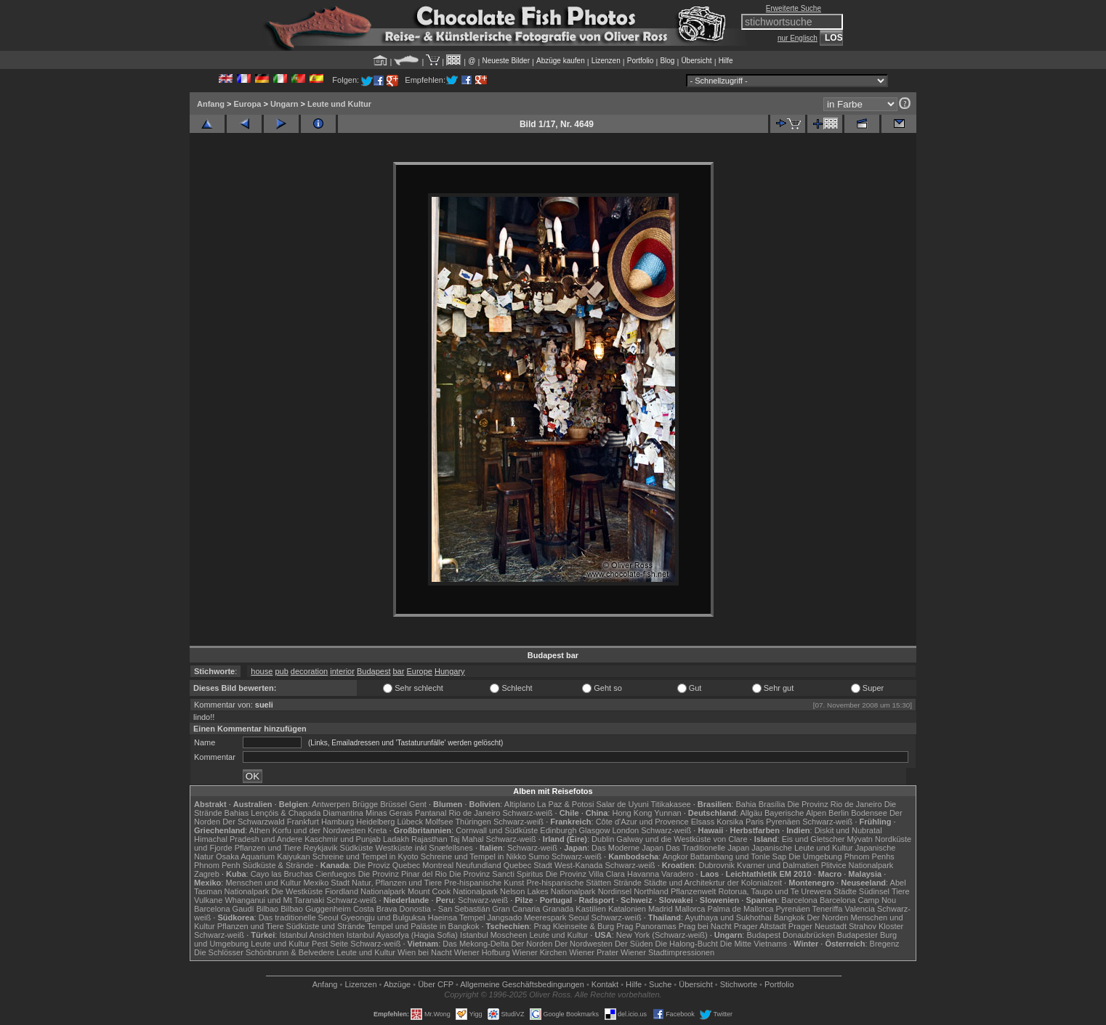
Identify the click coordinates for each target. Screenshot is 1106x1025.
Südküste (357, 847)
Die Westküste (297, 891)
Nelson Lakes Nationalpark (547, 891)
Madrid (660, 908)
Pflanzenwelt (693, 891)
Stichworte (738, 984)
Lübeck (409, 821)
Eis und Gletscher (813, 839)
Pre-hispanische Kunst (484, 882)
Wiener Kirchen (539, 952)
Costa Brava (375, 908)
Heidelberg (375, 821)
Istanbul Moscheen (493, 935)
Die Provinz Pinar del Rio (402, 874)
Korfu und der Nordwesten (319, 830)
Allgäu (751, 813)
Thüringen (473, 821)
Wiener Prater (593, 952)
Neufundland (478, 865)
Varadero (677, 874)
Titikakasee (670, 804)
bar (399, 671)
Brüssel (393, 804)
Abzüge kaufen (560, 61)
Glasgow (594, 830)
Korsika (730, 821)
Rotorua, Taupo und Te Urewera (774, 891)
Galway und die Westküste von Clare (681, 839)
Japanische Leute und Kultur (801, 847)
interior (342, 671)
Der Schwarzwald (253, 821)
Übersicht (696, 61)
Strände (627, 882)
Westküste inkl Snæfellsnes (424, 847)
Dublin (603, 839)
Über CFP (435, 984)
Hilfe (726, 61)
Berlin (838, 813)
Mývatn (860, 839)
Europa (247, 104)
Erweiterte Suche (793, 8)
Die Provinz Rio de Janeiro (834, 804)
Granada (557, 908)
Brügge (365, 804)
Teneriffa (827, 908)
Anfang (211, 104)
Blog (667, 61)
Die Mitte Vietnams (753, 943)
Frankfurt (303, 821)
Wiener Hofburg (482, 952)
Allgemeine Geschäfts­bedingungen (522, 984)
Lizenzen (606, 61)
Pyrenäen (783, 821)
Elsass (702, 821)
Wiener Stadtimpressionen (667, 952)
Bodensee (869, 813)
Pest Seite (330, 943)
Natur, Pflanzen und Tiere (397, 882)
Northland (651, 891)
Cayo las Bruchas (282, 874)
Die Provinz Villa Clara (585, 874)
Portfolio (640, 61)
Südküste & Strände (278, 865)
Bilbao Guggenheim (315, 908)
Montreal (437, 865)
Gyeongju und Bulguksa (383, 917)
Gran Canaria (516, 908)
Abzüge (397, 984)
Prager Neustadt (817, 926)
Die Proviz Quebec (387, 865)
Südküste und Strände (326, 926)
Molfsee (439, 821)
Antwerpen (331, 804)
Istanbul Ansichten (311, 935)
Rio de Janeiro (474, 813)
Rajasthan (429, 839)
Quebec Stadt (528, 865)
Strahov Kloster (876, 926)
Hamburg (337, 821)
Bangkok (789, 917)
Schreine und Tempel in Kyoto (365, 856)
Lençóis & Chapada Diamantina (307, 813)
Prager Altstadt (760, 926)
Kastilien (591, 908)
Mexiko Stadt (326, 882)
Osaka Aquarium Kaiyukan (263, 856)
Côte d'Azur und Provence (642, 821)
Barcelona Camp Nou (858, 900)
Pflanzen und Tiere (268, 847)
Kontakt (605, 984)
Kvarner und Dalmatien (778, 865)
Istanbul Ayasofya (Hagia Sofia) (402, 935)
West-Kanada (578, 865)
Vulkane (208, 900)
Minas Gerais (389, 813)
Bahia (745, 804)
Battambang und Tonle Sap (738, 856)
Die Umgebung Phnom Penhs (841, 856)
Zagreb (206, 874)
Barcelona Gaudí (224, 908)
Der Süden (634, 943)
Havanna (643, 874)
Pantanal (430, 813)
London (625, 830)
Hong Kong (632, 813)
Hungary (450, 671)
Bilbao (268, 908)
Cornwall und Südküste (497, 830)
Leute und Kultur (339, 104)
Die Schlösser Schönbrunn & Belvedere (264, 952)
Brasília (772, 804)
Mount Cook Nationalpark (453, 891)
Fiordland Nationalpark (365, 891)
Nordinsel (614, 891)
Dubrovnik (717, 865)
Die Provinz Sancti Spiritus (496, 874)
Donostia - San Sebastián (445, 908)
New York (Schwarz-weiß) (662, 935)
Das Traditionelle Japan (707, 847)
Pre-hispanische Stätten (568, 882)
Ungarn (284, 104)
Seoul (578, 917)
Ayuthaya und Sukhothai (728, 917)
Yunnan (667, 813)
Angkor (675, 856)
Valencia (860, 908)
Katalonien (627, 908)
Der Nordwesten (583, 943)
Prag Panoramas (646, 926)
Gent (418, 804)
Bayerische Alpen (795, 813)
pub (281, 671)
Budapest (373, 671)
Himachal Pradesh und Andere (248, 839)
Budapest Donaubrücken (790, 935)
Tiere (901, 891)
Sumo (538, 856)
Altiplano (519, 804)
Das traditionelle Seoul (299, 917)
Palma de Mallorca (740, 908)
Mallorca (690, 908)
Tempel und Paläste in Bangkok (423, 926)
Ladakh (396, 839)
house (262, 671)
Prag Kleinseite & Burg (573, 926)
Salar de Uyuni (622, 804)
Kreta (377, 830)
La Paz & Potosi (565, 804)
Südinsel (874, 891)
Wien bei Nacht (424, 952)
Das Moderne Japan (627, 847)
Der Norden (828, 917)
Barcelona (799, 900)
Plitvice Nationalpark (857, 865)
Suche (660, 984)
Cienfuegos (335, 874)
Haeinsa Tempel (456, 917)
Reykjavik (320, 847)
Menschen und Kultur (263, 882)
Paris (755, 821)
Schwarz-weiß (527, 813)
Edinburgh (558, 830)
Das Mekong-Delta (476, 943)
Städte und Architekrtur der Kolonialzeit (713, 882)
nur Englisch (798, 38)
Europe (419, 671)
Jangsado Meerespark (526, 917)
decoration (309, 671)
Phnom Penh (217, 865)
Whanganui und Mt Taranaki (274, 900)
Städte (845, 891)
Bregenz (885, 943)
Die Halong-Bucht (686, 943)
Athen (259, 830)
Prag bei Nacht (705, 926)
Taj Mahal (466, 839)
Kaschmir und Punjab (342, 839)
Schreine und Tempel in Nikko (473, 856)
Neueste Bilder (506, 61)
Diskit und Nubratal (848, 830)
